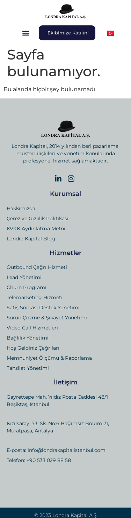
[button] (26, 33)
